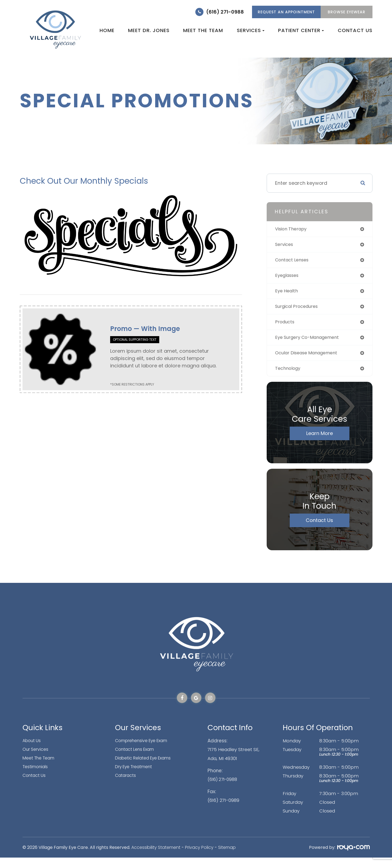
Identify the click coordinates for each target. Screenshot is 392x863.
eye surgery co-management (311, 341)
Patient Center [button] (301, 30)
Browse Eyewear (346, 12)
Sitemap (227, 853)
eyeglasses (288, 277)
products (286, 325)
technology (289, 373)
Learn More (319, 438)
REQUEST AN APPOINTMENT (286, 12)
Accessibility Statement (155, 853)
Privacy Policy (199, 853)
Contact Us (355, 30)
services (285, 245)
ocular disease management (310, 357)
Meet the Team (203, 30)
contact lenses (294, 261)
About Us (32, 746)
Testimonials (36, 772)
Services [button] (250, 30)
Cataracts (126, 781)
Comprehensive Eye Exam (145, 746)
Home (107, 30)
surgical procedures (299, 309)
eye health (287, 293)
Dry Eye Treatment (136, 772)
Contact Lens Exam (137, 755)
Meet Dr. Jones (149, 30)
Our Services (37, 755)
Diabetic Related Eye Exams (146, 763)
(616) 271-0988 (225, 11)
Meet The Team (40, 763)
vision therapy (293, 229)
